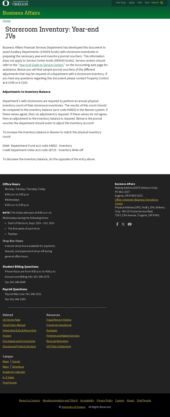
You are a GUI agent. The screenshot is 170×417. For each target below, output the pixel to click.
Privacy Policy (105, 400)
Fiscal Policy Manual (14, 325)
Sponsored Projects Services (19, 346)
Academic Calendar (14, 372)
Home (6, 21)
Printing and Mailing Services (62, 336)
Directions (18, 367)
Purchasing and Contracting (19, 341)
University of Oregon (73, 407)
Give (147, 2)
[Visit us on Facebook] (117, 225)
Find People (10, 383)
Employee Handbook (59, 325)
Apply (131, 2)
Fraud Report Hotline (58, 320)
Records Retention (57, 341)
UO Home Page (11, 320)
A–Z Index (8, 377)
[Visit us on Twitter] (123, 225)
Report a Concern (29, 400)
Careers (119, 400)
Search (155, 2)
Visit (140, 2)
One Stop (121, 2)
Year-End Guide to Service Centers (41, 65)
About (130, 400)
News (6, 361)
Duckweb (51, 330)
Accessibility (87, 400)
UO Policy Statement (58, 346)
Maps (6, 367)
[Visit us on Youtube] (129, 225)
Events (16, 361)
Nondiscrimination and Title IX (60, 400)
